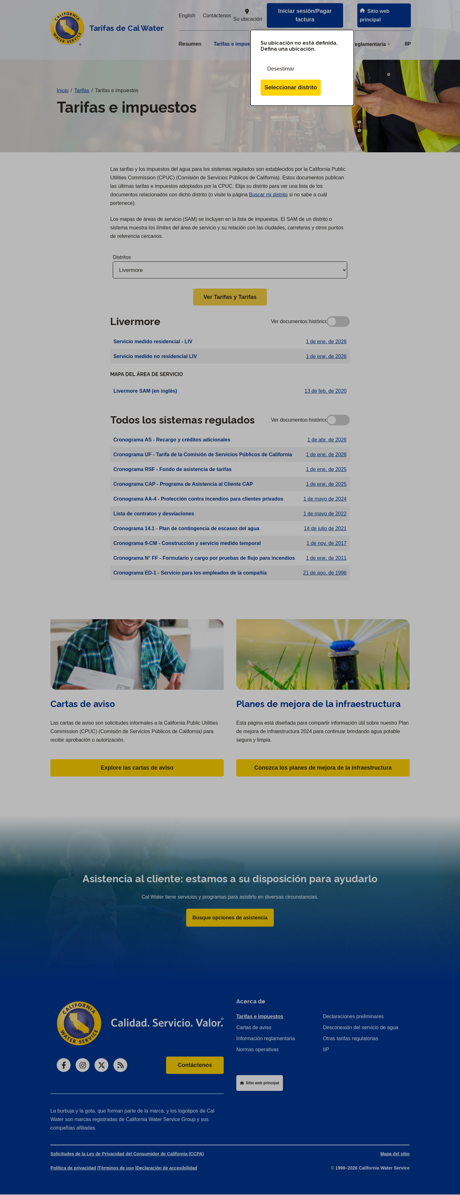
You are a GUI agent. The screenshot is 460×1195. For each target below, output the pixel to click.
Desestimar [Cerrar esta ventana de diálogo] (280, 69)
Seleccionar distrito (290, 87)
